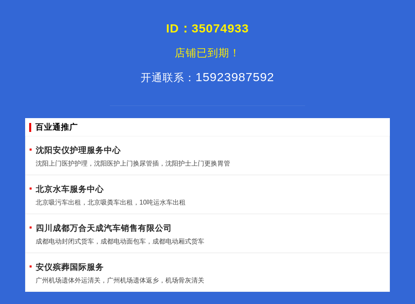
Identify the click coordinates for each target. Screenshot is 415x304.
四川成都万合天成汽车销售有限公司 (104, 228)
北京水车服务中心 (70, 189)
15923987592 (207, 77)
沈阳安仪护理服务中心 (78, 150)
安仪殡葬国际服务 (70, 267)
